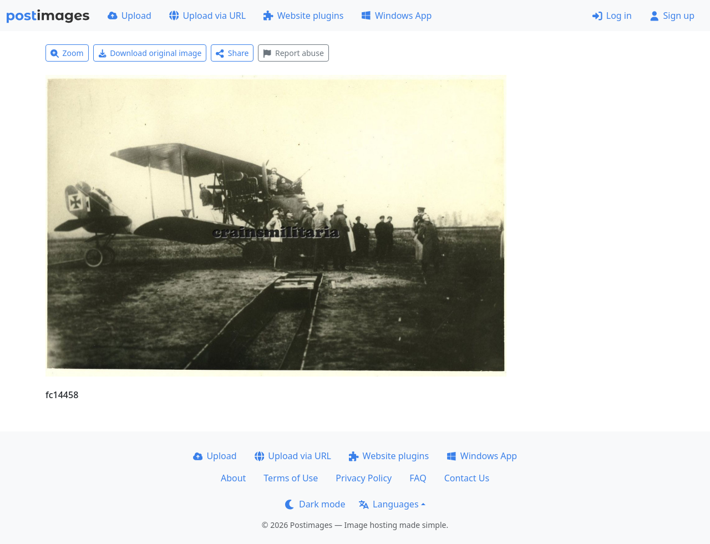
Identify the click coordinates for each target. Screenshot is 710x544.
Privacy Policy (364, 478)
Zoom (67, 53)
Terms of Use (290, 478)
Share (232, 53)
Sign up (672, 15)
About (233, 478)
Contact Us (466, 478)
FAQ (417, 478)
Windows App (396, 15)
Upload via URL (207, 15)
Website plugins (303, 15)
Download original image (150, 53)
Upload (129, 15)
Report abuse (293, 53)
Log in (612, 15)
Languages (388, 504)
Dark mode (315, 504)
